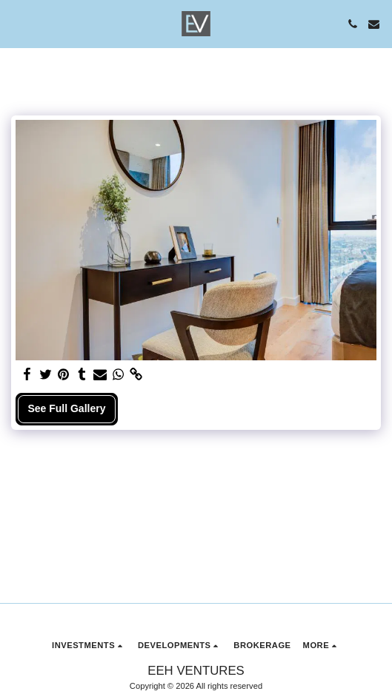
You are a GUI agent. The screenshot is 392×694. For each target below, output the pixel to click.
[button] (16, 23)
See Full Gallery (66, 408)
